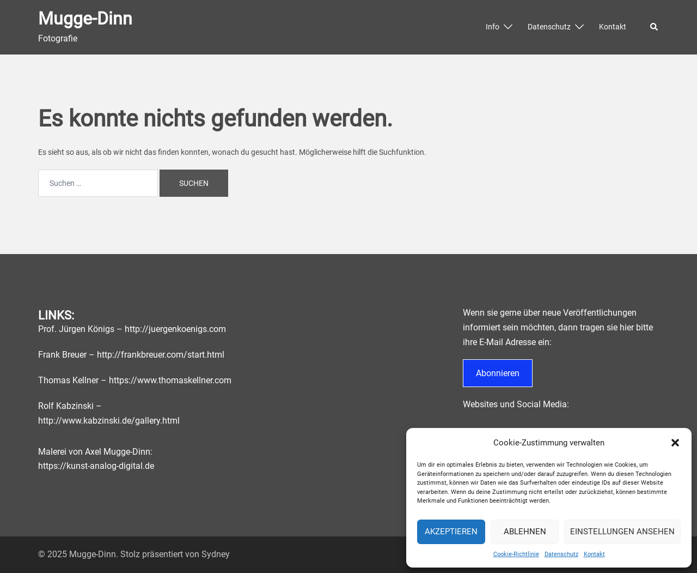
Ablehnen (525, 531)
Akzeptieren (451, 531)
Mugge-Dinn (85, 18)
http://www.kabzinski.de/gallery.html (109, 420)
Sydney (215, 554)
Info (492, 26)
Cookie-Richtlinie (516, 554)
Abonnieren (497, 373)
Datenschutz (561, 554)
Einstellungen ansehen (622, 531)
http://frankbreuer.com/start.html (160, 354)
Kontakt (594, 554)
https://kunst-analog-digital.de (96, 466)
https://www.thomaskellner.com (170, 380)
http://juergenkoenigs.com (175, 329)
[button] (675, 442)
